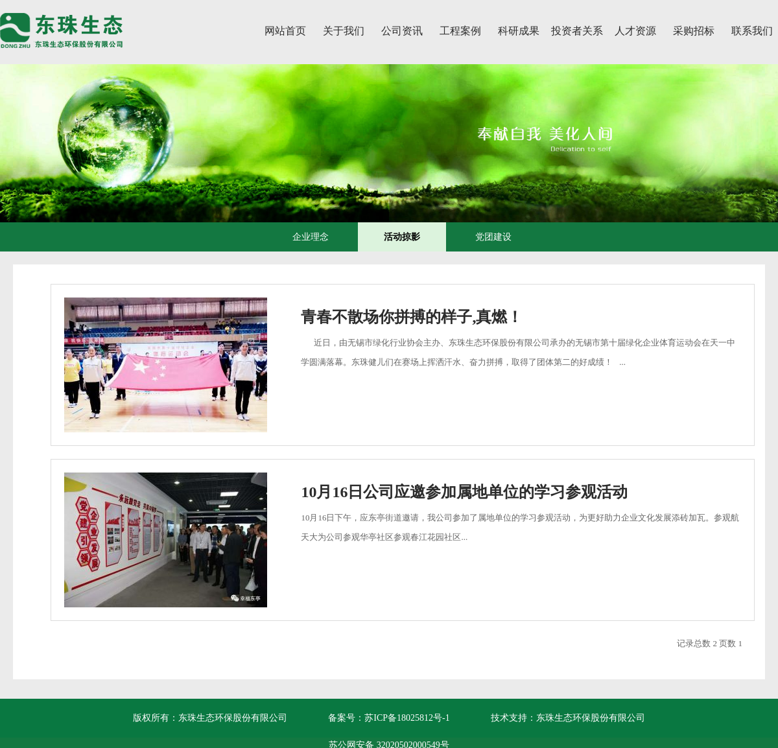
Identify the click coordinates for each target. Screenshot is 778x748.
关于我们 (343, 30)
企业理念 (310, 237)
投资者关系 (577, 30)
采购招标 (693, 30)
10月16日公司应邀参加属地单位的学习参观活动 (464, 492)
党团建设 (493, 237)
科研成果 (518, 30)
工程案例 (460, 30)
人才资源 (635, 30)
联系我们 (752, 30)
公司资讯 (402, 30)
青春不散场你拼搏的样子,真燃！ (412, 317)
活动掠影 (402, 237)
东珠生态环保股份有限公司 (590, 718)
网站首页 (285, 30)
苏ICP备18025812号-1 (406, 718)
